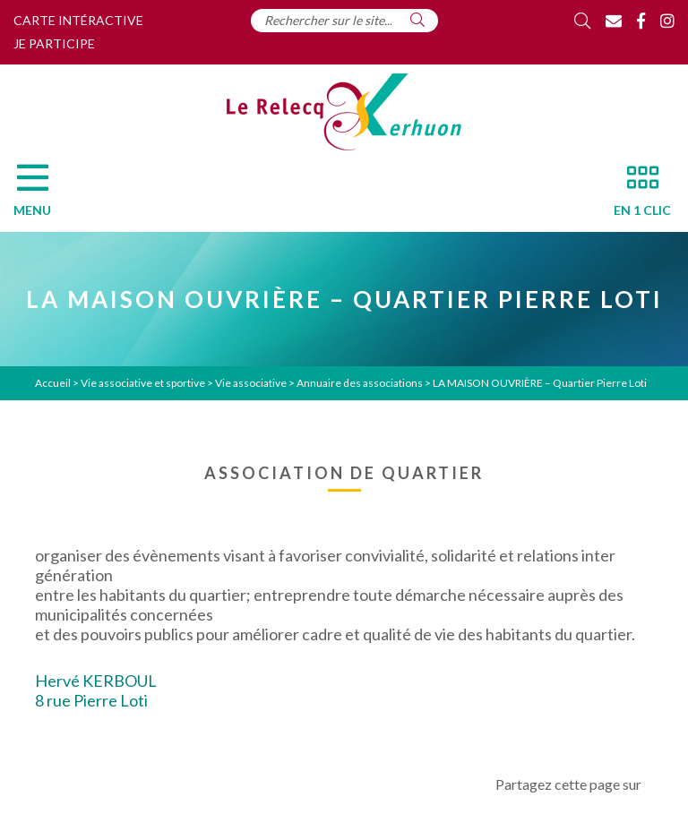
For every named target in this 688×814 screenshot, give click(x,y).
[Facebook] (641, 20)
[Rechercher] (417, 19)
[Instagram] (667, 20)
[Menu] (41, 195)
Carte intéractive (78, 20)
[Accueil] (344, 111)
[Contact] (614, 20)
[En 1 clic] (635, 195)
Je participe (54, 43)
